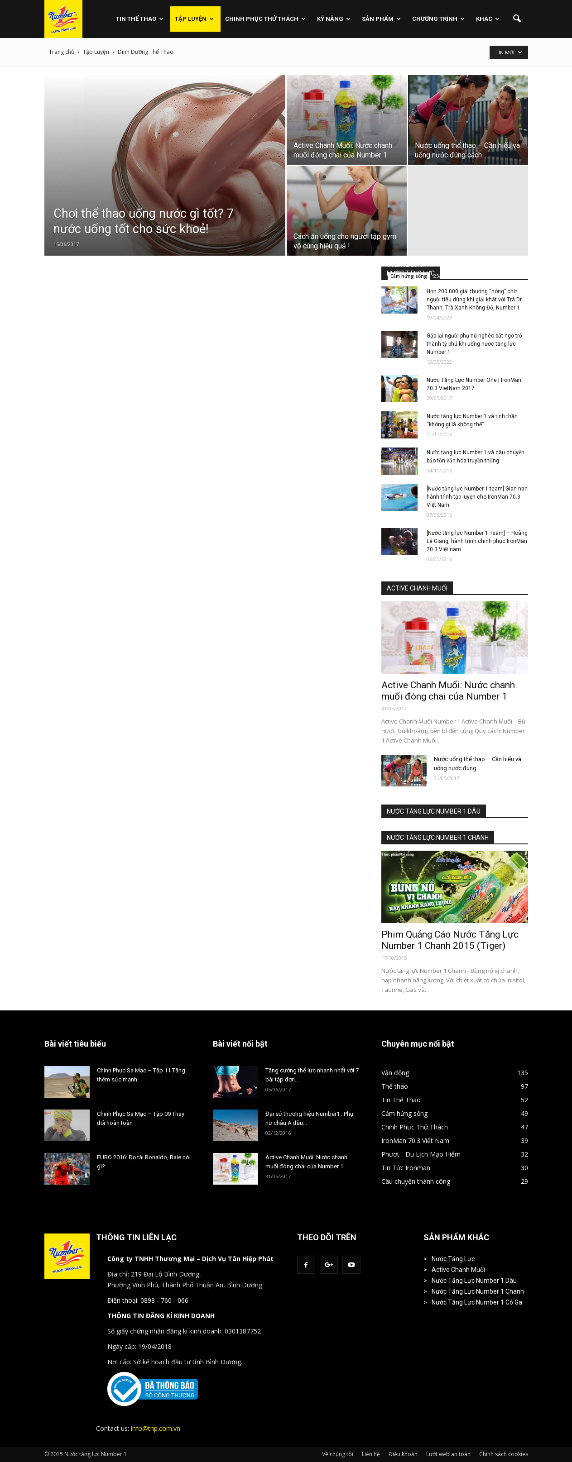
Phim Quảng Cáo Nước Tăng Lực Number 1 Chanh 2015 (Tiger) (450, 940)
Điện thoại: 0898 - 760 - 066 (147, 1300)
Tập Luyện (194, 18)
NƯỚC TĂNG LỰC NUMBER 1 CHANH (438, 837)
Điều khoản (403, 1454)
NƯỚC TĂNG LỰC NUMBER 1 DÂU (434, 811)
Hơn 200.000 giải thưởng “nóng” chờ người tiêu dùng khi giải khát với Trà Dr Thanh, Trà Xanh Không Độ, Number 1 (474, 299)
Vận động (395, 1072)
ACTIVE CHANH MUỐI (417, 588)
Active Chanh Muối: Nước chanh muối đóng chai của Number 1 (448, 691)
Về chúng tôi (337, 1454)
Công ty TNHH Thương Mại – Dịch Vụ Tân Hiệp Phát (190, 1258)
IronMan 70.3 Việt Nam (415, 1140)
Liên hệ (371, 1454)
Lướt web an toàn (448, 1454)
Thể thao (394, 1086)
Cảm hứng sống (408, 276)
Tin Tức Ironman (405, 1167)
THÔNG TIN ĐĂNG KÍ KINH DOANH (161, 1315)
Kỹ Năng (334, 18)
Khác (488, 18)
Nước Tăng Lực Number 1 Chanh (478, 1291)
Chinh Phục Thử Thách (265, 18)
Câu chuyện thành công (415, 1181)
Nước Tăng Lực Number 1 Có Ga (477, 1302)
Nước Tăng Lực (453, 1258)
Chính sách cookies (503, 1454)
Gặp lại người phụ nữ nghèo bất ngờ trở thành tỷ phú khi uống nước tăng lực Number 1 (474, 344)
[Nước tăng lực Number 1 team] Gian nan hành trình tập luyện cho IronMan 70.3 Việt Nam (477, 497)
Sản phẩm (381, 18)
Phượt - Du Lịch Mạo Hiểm (421, 1154)
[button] (517, 19)
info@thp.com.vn (155, 1428)
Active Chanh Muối (458, 1269)
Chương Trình (438, 18)
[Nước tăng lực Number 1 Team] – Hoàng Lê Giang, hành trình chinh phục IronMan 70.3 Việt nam (477, 541)
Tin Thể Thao (139, 18)
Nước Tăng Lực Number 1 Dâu (474, 1280)
